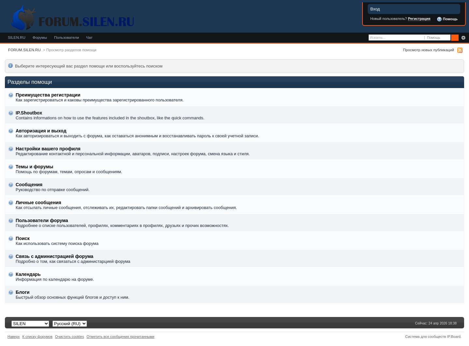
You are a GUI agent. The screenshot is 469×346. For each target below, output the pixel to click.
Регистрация (419, 19)
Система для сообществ (425, 336)
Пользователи (66, 37)
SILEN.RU (16, 37)
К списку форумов (37, 336)
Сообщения (29, 184)
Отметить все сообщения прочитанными (120, 336)
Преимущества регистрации (48, 95)
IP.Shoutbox (29, 112)
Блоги (23, 292)
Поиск (23, 238)
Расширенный (463, 38)
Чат (89, 37)
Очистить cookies (69, 336)
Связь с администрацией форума (54, 256)
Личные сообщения (38, 202)
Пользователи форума (42, 220)
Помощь (447, 19)
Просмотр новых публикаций (428, 50)
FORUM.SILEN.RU (24, 50)
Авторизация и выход (41, 130)
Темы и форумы (34, 166)
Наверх (13, 336)
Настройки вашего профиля (48, 148)
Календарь (28, 274)
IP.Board (454, 336)
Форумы (40, 37)
